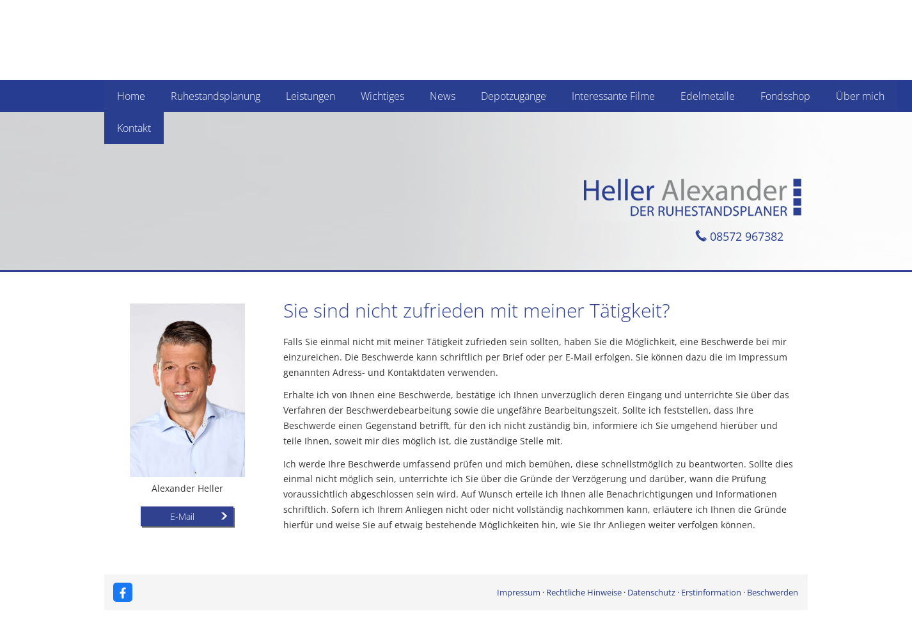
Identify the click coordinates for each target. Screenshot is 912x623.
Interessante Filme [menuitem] (613, 96)
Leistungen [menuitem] (310, 96)
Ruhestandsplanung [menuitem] (215, 96)
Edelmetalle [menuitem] (707, 96)
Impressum (518, 592)
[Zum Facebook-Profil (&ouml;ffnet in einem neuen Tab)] (122, 592)
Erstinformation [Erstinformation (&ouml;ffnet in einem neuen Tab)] (711, 592)
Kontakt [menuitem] (134, 128)
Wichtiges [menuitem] (382, 96)
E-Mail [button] (182, 516)
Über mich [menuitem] (860, 96)
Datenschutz (651, 592)
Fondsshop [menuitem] (785, 96)
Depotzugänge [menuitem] (513, 96)
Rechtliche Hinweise (584, 592)
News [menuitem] (442, 96)
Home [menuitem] (131, 96)
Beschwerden (772, 592)
